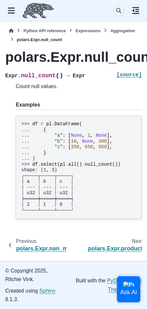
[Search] (118, 10)
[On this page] (136, 10)
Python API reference (44, 30)
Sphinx (47, 291)
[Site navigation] (11, 10)
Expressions (87, 30)
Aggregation (122, 30)
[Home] (11, 30)
